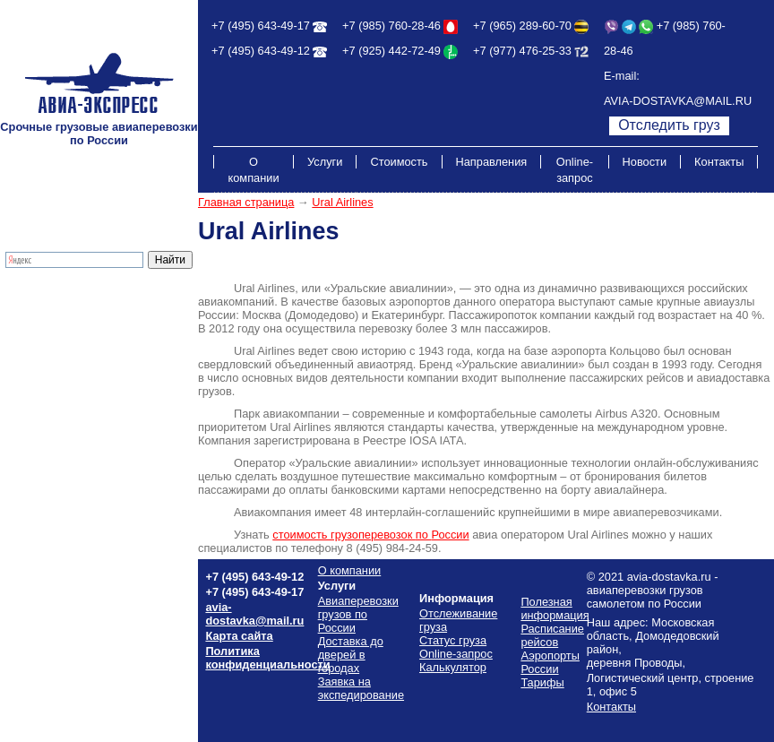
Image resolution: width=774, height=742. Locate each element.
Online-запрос (574, 170)
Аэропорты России (57, 461)
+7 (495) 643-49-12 (260, 50)
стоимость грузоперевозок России (370, 534)
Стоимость (398, 161)
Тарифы (28, 380)
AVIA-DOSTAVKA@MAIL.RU (678, 101)
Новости (645, 161)
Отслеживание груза (61, 353)
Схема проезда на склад (72, 434)
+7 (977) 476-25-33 (522, 50)
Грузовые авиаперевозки (73, 299)
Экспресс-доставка (57, 326)
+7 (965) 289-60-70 (522, 25)
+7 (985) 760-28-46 (391, 25)
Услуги (324, 161)
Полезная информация (68, 447)
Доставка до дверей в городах (87, 313)
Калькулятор (40, 367)
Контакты (719, 161)
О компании (253, 170)
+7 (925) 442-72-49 (391, 50)
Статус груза (452, 640)
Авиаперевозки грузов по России (358, 614)
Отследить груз (669, 125)
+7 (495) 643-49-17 (260, 25)
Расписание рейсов (59, 420)
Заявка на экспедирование (361, 688)
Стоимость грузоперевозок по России (86, 400)
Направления (492, 161)
